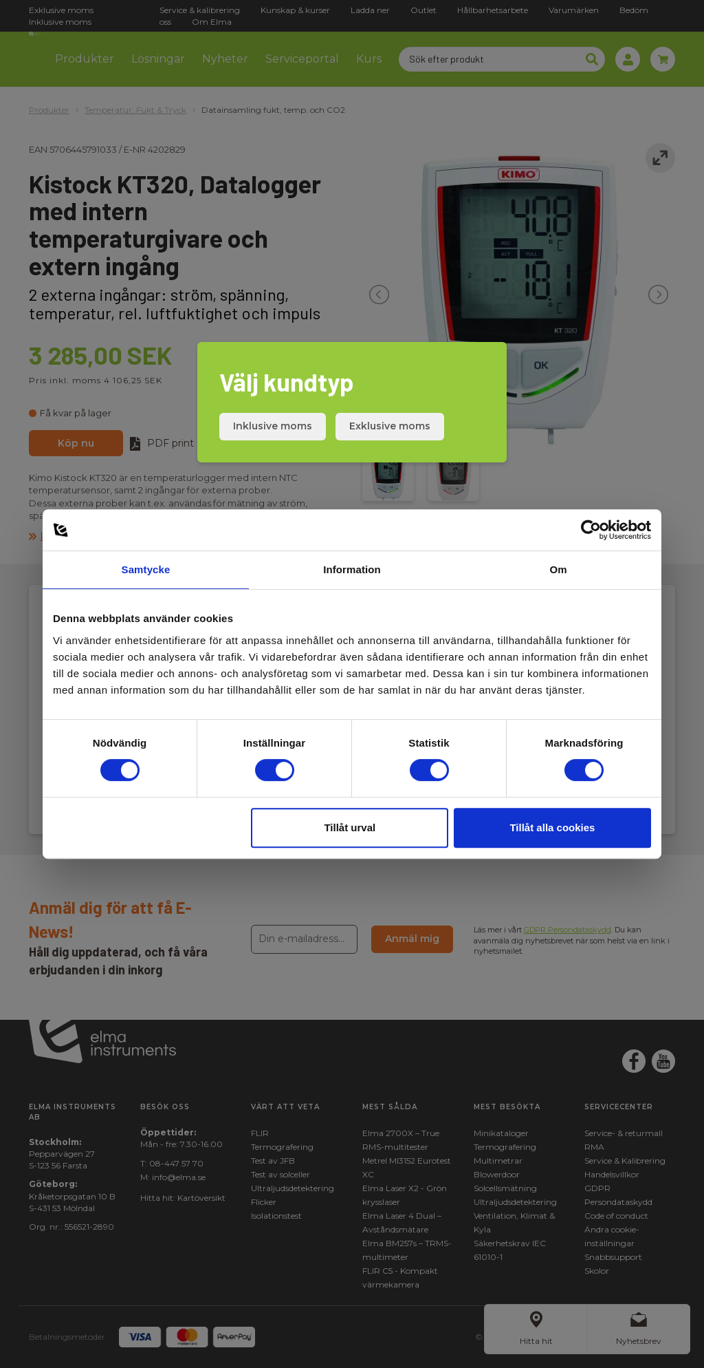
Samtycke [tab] (146, 569)
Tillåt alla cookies (552, 827)
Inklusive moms (272, 426)
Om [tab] (557, 569)
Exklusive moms (389, 426)
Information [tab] (352, 569)
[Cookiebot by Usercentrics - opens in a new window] (591, 530)
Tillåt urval (349, 827)
